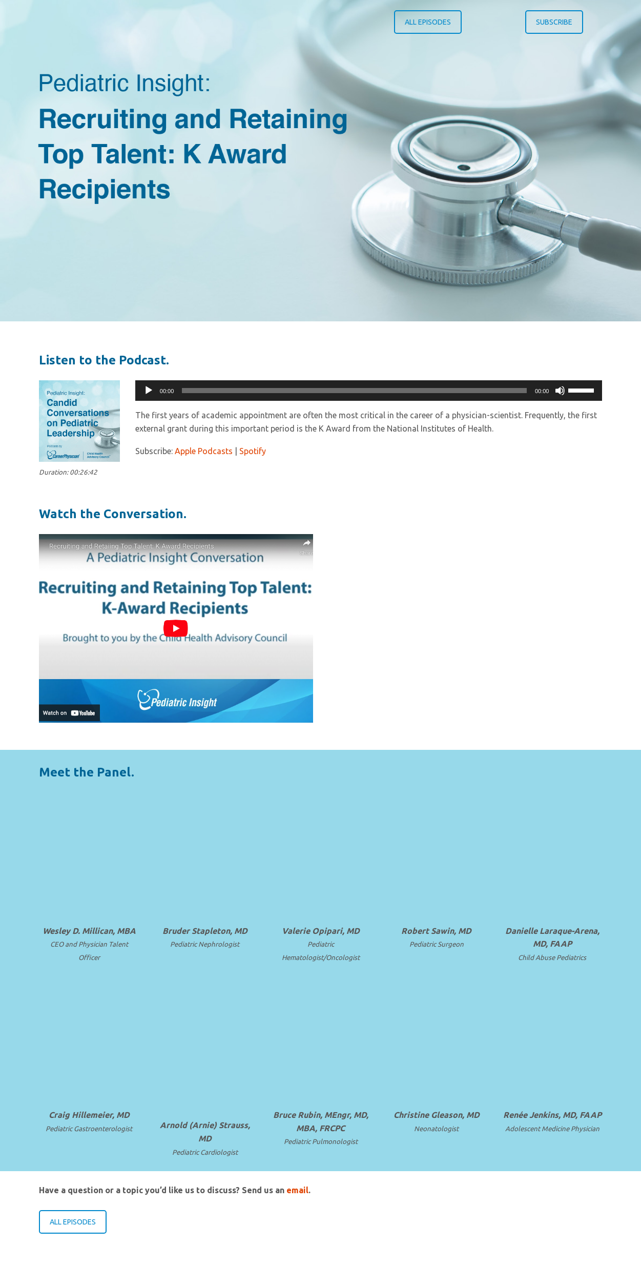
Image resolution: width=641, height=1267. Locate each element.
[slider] (354, 390)
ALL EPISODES (428, 22)
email (297, 1190)
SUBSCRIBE (554, 22)
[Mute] (560, 390)
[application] (369, 390)
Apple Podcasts (204, 451)
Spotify (252, 451)
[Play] (148, 390)
